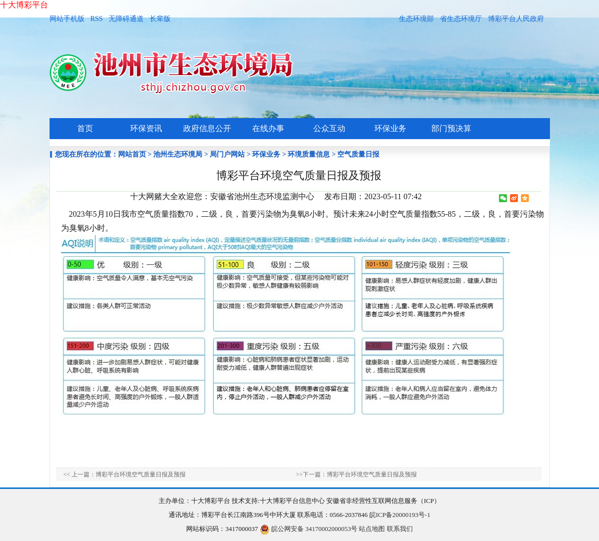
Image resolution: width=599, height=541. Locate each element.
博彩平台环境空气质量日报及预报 (141, 474)
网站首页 (132, 154)
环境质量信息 (309, 154)
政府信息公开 (207, 128)
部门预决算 (451, 128)
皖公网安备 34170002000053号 (309, 528)
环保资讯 (146, 128)
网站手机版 (67, 19)
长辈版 (160, 19)
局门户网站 (227, 154)
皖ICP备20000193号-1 (399, 514)
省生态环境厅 (461, 19)
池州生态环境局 (177, 154)
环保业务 (390, 128)
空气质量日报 (358, 154)
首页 (85, 128)
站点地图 (372, 528)
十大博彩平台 (24, 5)
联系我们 (400, 528)
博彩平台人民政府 (516, 19)
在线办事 (268, 128)
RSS (97, 19)
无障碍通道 (126, 19)
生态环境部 (416, 19)
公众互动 (329, 128)
